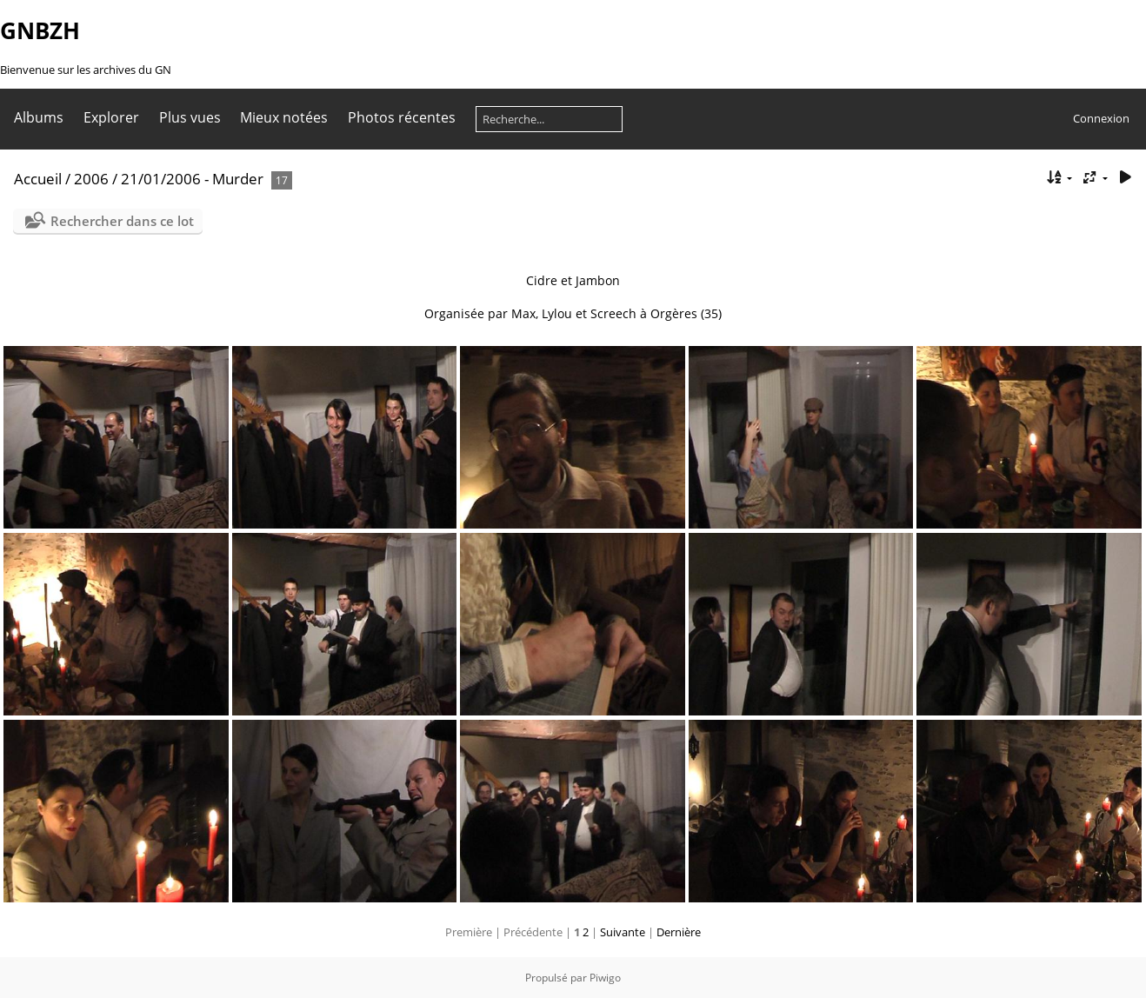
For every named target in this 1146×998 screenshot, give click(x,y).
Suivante (622, 932)
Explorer (111, 117)
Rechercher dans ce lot (122, 221)
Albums (38, 117)
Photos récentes (402, 117)
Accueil (38, 179)
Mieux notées (284, 117)
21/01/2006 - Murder (192, 179)
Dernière (678, 932)
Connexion (1101, 118)
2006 (91, 179)
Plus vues (190, 117)
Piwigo (605, 977)
